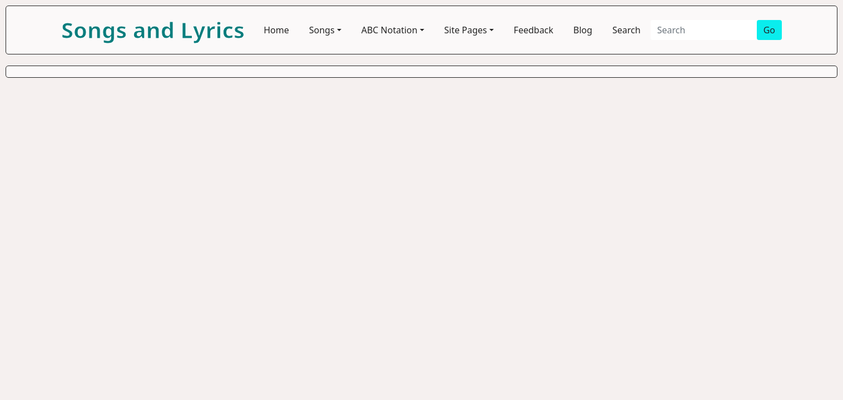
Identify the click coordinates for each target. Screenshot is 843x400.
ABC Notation (389, 30)
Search (626, 30)
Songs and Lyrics (153, 29)
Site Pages (465, 30)
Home (276, 30)
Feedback (533, 30)
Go (769, 30)
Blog (582, 30)
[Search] (704, 30)
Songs (322, 30)
